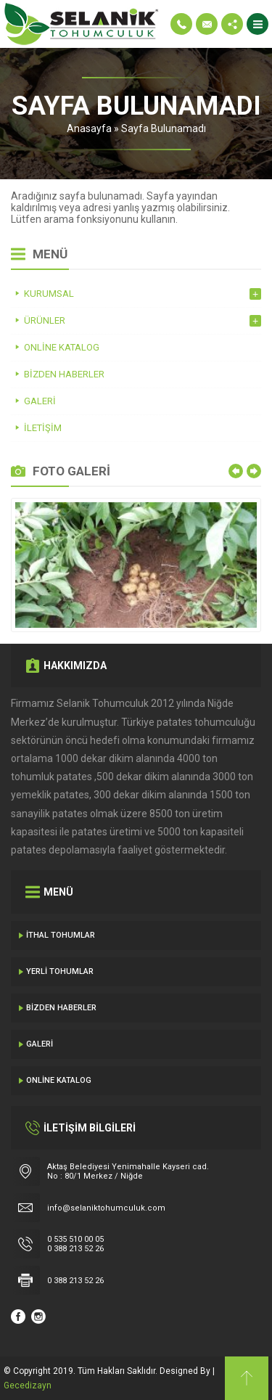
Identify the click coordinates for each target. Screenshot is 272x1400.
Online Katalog (58, 1080)
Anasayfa (89, 128)
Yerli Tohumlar (60, 971)
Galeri (39, 1044)
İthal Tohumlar (60, 935)
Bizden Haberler (61, 1007)
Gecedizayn (27, 1385)
